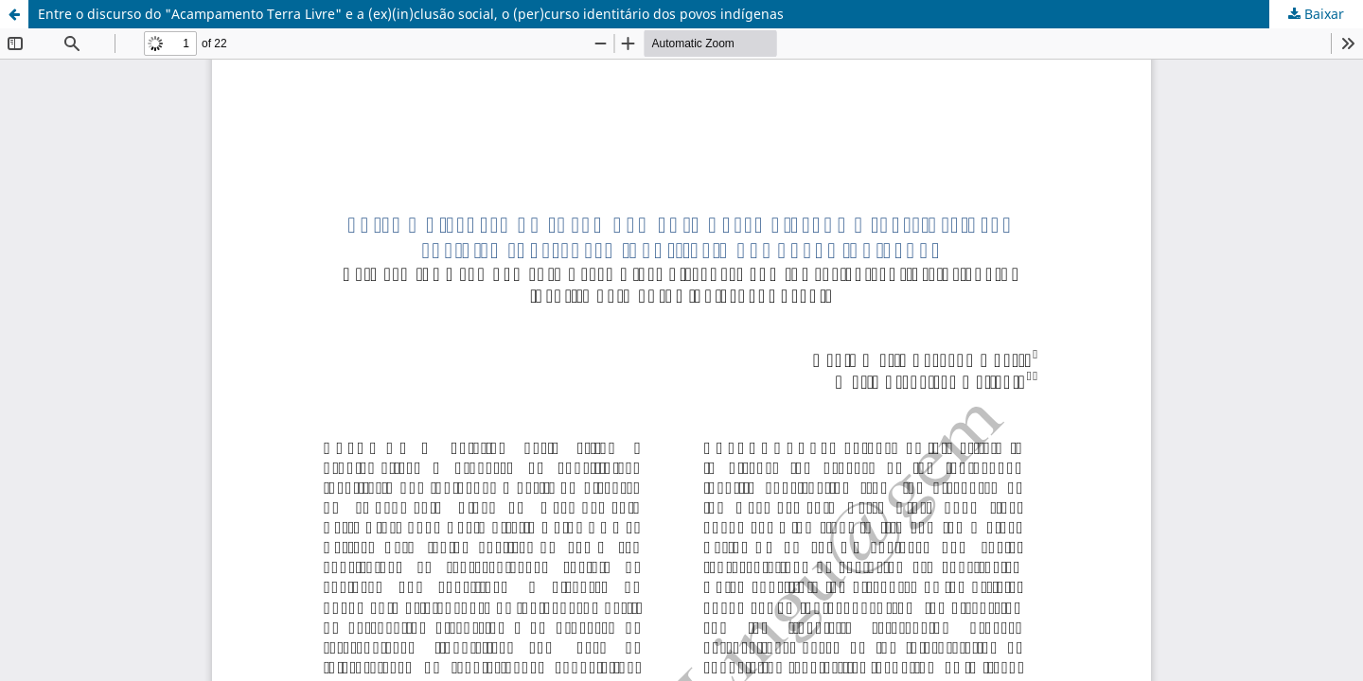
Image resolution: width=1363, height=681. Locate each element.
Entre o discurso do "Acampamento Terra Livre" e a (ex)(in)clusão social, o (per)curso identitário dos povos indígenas (411, 14)
